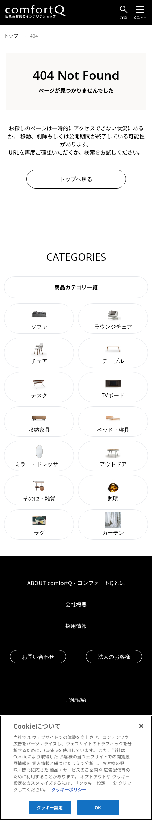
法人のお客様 (114, 656)
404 (34, 35)
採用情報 (76, 626)
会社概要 (76, 604)
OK (98, 812)
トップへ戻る (76, 179)
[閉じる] (141, 730)
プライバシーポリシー (76, 719)
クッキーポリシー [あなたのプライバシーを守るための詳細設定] (68, 794)
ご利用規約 (76, 700)
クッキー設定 (49, 812)
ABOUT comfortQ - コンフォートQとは (76, 583)
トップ (12, 35)
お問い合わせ (38, 656)
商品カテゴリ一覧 (76, 287)
